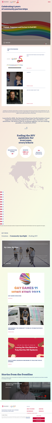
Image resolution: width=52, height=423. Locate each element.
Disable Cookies (38, 418)
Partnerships (30, 411)
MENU (49, 1)
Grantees (5, 236)
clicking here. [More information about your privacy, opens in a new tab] (28, 417)
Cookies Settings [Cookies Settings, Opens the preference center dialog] (38, 415)
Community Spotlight (32, 413)
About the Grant (31, 408)
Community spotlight (18, 236)
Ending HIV (33, 236)
